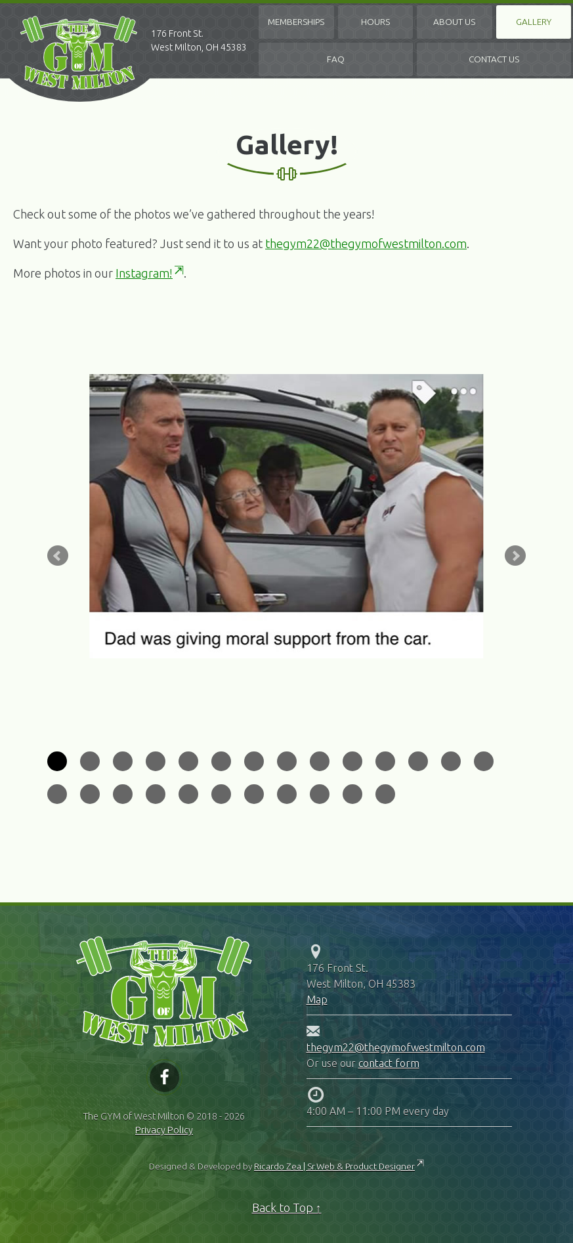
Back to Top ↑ (287, 1207)
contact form (388, 1063)
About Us (454, 21)
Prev (57, 555)
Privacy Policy (164, 1130)
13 (451, 761)
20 (221, 794)
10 (352, 761)
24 (352, 794)
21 (254, 794)
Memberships (296, 21)
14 (484, 761)
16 (90, 794)
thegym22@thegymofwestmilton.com (366, 243)
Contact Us (494, 59)
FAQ (336, 59)
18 (155, 794)
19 (188, 794)
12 (418, 761)
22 (287, 794)
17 (123, 794)
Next (515, 555)
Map (317, 999)
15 (57, 794)
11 (385, 761)
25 (385, 794)
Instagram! (144, 273)
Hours (375, 21)
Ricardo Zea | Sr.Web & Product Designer (334, 1166)
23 (319, 794)
